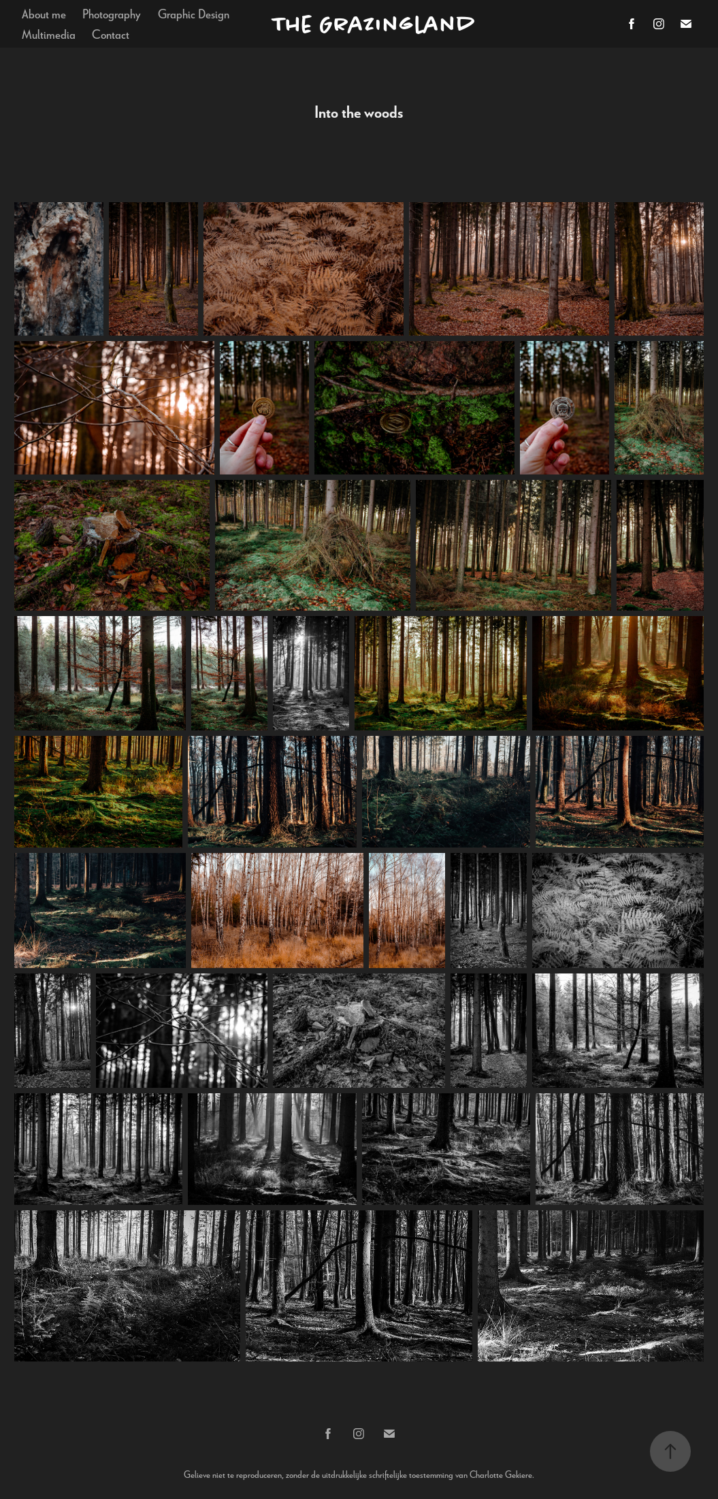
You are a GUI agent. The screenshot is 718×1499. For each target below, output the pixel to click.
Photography (111, 13)
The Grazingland (374, 24)
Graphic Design (193, 13)
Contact (110, 34)
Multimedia (49, 34)
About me (44, 13)
